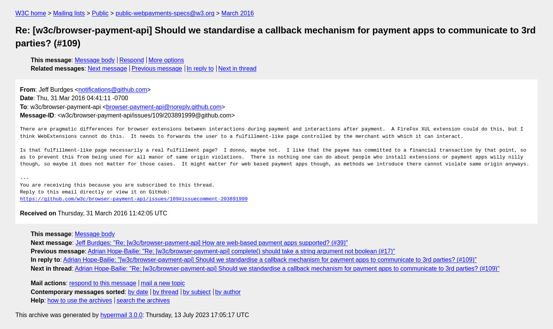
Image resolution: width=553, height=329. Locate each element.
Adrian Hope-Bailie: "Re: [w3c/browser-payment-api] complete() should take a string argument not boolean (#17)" (241, 251)
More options (166, 60)
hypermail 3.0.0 (121, 315)
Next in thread (237, 68)
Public (100, 13)
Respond (131, 60)
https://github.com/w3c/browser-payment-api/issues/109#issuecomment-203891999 (134, 199)
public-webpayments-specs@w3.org (165, 13)
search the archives (143, 300)
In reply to (200, 68)
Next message (107, 68)
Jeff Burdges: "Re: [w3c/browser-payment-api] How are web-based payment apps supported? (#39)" (212, 243)
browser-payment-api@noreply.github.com (164, 107)
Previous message (157, 68)
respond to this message (102, 283)
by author (228, 292)
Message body (95, 60)
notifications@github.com (112, 89)
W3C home (30, 13)
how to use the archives (80, 300)
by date (138, 292)
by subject (196, 292)
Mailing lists (69, 13)
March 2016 (238, 13)
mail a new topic (163, 283)
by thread (166, 292)
